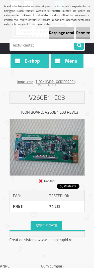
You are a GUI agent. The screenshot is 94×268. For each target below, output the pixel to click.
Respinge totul (61, 33)
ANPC (5, 266)
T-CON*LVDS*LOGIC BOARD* (55, 81)
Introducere (25, 81)
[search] (78, 45)
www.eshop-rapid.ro (55, 240)
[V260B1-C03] (47, 121)
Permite (83, 33)
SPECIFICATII (46, 225)
